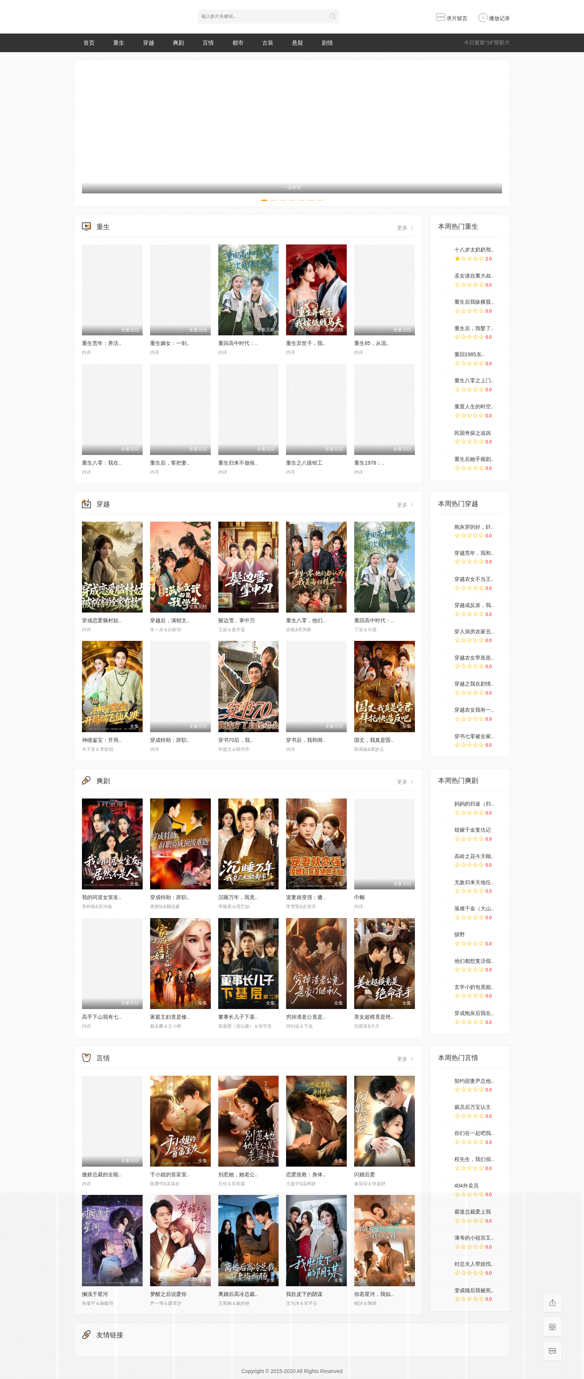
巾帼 (359, 897)
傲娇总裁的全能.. (101, 1174)
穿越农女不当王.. (474, 579)
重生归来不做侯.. (238, 463)
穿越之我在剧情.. (474, 684)
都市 (238, 42)
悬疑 (297, 42)
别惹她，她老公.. (238, 1174)
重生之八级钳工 (304, 463)
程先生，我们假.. (474, 1159)
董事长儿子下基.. (238, 1017)
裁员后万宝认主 (472, 1107)
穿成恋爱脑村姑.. (101, 620)
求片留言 (451, 18)
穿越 (148, 42)
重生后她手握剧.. (474, 459)
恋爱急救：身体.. (306, 1174)
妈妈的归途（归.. (474, 804)
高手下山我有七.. (101, 1017)
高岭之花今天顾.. (474, 856)
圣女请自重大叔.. (474, 276)
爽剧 (178, 42)
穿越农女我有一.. (474, 710)
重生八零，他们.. (306, 620)
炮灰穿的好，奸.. (474, 527)
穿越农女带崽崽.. (474, 658)
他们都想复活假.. (474, 961)
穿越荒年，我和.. (474, 553)
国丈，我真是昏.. (374, 740)
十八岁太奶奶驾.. (474, 250)
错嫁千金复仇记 (472, 830)
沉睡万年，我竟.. (238, 897)
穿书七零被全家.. (474, 736)
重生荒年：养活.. (101, 343)
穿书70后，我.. (235, 740)
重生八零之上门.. (474, 380)
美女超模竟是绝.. (374, 1017)
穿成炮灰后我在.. (474, 1013)
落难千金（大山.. (474, 908)
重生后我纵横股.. (474, 302)
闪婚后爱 (364, 1174)
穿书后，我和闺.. (306, 740)
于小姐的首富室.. (170, 1174)
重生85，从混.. (371, 343)
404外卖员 (466, 1186)
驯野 (459, 934)
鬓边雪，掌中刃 (236, 620)
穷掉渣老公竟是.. (306, 1017)
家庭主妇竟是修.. (170, 1017)
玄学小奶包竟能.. (474, 987)
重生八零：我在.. (101, 463)
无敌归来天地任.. (474, 882)
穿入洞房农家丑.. (474, 632)
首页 (89, 42)
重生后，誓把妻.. (170, 463)
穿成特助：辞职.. (170, 740)
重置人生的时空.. (474, 406)
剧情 (327, 42)
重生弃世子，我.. (306, 343)
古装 (267, 42)
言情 (208, 42)
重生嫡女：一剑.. (170, 343)
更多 (406, 228)
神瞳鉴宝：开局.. (101, 740)
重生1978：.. (369, 463)
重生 (118, 42)
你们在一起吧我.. (474, 1133)
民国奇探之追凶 (472, 433)
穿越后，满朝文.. (170, 620)
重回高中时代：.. (238, 343)
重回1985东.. (469, 354)
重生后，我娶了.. (474, 328)
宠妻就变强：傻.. (306, 897)
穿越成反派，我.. (474, 605)
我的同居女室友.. (101, 897)
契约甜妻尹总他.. (474, 1081)
